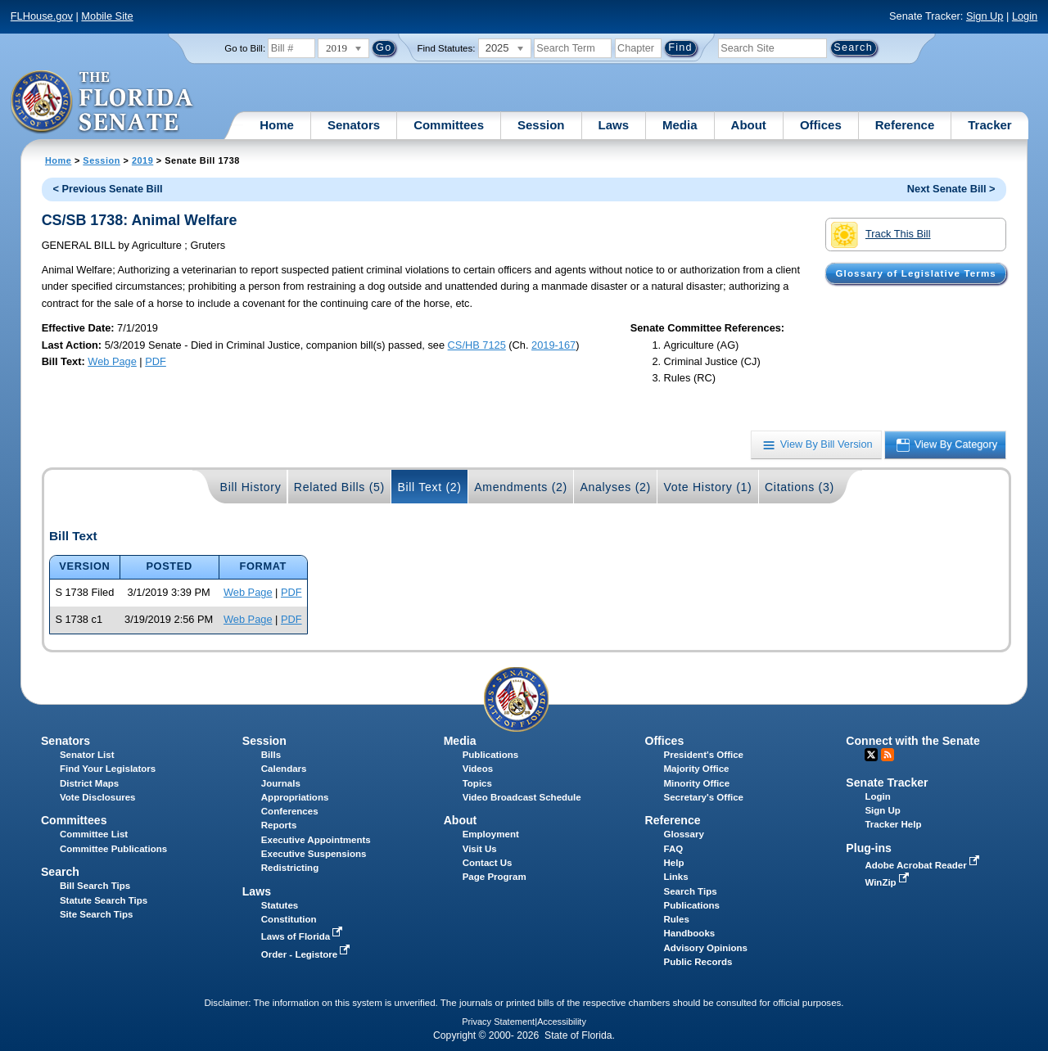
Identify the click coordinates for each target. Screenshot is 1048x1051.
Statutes (279, 905)
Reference (905, 125)
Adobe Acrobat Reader (923, 865)
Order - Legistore (307, 954)
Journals (280, 783)
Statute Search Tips (103, 900)
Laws (614, 125)
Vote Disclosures (98, 797)
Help (674, 863)
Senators (354, 125)
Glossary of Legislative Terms (915, 273)
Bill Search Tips (95, 886)
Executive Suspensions (314, 854)
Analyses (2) (615, 487)
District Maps (89, 783)
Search (60, 871)
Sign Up (985, 16)
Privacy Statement (498, 1021)
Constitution (289, 919)
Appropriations (295, 797)
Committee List (94, 834)
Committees (448, 125)
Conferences (289, 811)
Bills (271, 755)
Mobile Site (107, 16)
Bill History (251, 487)
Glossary (684, 834)
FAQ (674, 849)
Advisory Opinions (706, 948)
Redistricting (289, 868)
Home (277, 125)
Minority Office (697, 783)
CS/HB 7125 (477, 345)
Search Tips (690, 891)
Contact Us (488, 863)
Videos (478, 769)
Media (680, 125)
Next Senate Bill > (951, 189)
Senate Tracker (887, 782)
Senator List (87, 755)
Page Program (494, 877)
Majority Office (697, 769)
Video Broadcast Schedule (522, 797)
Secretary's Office (703, 797)
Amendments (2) (520, 487)
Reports (279, 825)
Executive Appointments (316, 840)
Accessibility (561, 1021)
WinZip (888, 882)
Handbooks (690, 933)
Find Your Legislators (108, 769)
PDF (155, 361)
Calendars (284, 769)
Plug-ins (869, 848)
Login (1024, 16)
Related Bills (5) (339, 487)
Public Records (698, 962)
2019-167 (553, 345)
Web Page (112, 361)
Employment (491, 834)
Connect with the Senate (912, 740)
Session (541, 125)
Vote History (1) (707, 487)
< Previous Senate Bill (107, 189)
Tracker (989, 125)
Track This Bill (880, 235)
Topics (477, 783)
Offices (821, 125)
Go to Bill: (244, 48)
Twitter (871, 754)
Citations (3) (799, 487)
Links (676, 877)
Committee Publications (113, 849)
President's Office (703, 755)
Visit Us (480, 849)
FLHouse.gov (42, 16)
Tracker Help (893, 824)
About (748, 125)
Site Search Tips (96, 914)
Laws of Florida (303, 936)
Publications (490, 755)
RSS (887, 754)
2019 (142, 160)
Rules (676, 919)
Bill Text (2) (429, 487)
